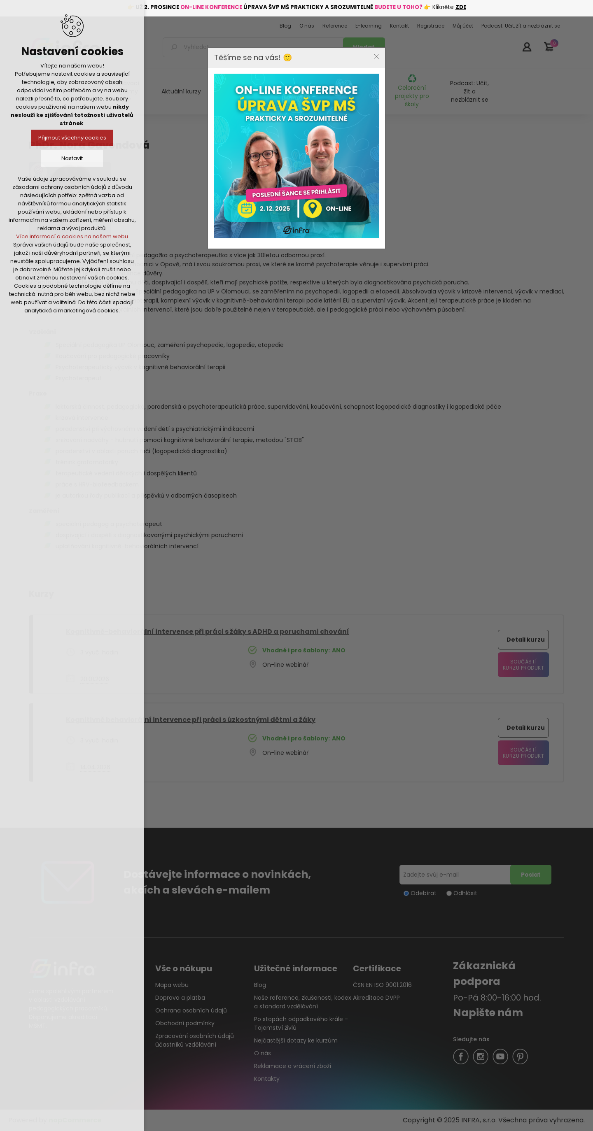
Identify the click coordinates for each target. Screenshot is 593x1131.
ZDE (460, 7)
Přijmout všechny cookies (72, 138)
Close (376, 56)
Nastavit (72, 158)
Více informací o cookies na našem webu (72, 236)
